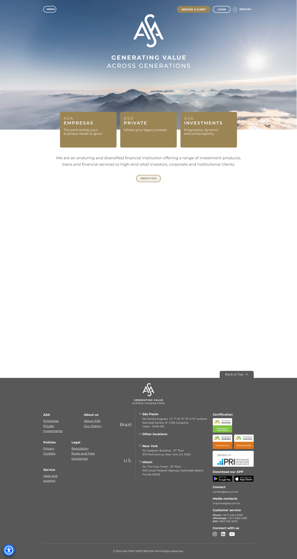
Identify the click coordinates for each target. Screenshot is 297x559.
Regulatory (80, 448)
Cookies (49, 453)
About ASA (92, 421)
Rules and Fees (83, 453)
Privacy (48, 448)
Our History (92, 426)
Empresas (51, 421)
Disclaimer (80, 459)
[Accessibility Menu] (9, 550)
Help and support (50, 478)
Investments (52, 431)
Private (48, 426)
